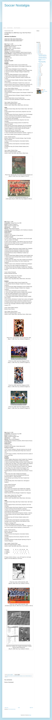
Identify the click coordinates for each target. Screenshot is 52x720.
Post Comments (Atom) (11, 709)
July (39, 67)
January (39, 75)
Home (5, 27)
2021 (38, 50)
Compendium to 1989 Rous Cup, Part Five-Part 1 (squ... (42, 57)
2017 (38, 78)
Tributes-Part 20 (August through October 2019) (42, 61)
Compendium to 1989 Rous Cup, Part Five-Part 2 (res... (42, 55)
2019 (38, 52)
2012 (38, 84)
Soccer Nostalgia (17, 5)
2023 (38, 47)
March (39, 72)
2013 (38, 83)
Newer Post (6, 707)
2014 (38, 82)
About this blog (9, 27)
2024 (38, 46)
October (39, 63)
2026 (38, 43)
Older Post (31, 707)
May (39, 70)
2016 (38, 79)
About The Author (17, 27)
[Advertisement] (26, 18)
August (39, 66)
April (39, 71)
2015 (38, 80)
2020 (38, 51)
